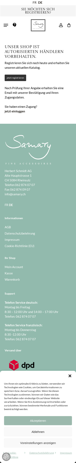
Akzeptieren (38, 420)
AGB (8, 227)
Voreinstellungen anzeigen (38, 443)
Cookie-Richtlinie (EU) (19, 246)
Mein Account (14, 267)
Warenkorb (12, 279)
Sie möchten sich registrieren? (38, 11)
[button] (70, 376)
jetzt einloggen (15, 111)
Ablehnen (38, 431)
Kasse (9, 273)
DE (40, 2)
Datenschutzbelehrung (41, 452)
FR (34, 2)
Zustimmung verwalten (6, 456)
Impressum (66, 452)
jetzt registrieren (15, 77)
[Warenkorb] (68, 25)
